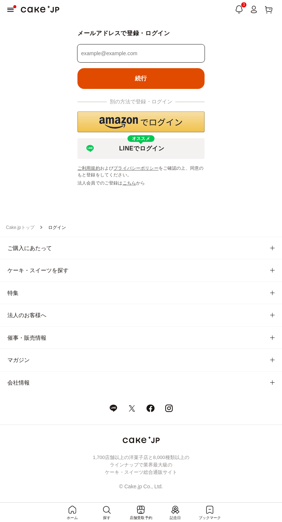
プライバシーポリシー (136, 168)
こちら (129, 183)
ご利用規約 (88, 168)
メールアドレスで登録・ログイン (123, 33)
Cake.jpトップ (20, 227)
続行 (141, 78)
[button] (141, 122)
